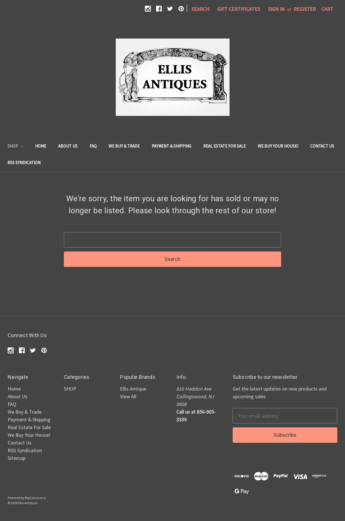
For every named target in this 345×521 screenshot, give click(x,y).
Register (305, 9)
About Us (68, 146)
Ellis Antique (133, 388)
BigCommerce (35, 498)
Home (40, 146)
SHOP (15, 146)
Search (200, 9)
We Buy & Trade (124, 146)
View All (128, 396)
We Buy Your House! (278, 146)
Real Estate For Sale (224, 146)
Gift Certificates (238, 9)
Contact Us (322, 146)
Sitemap (16, 458)
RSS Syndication (23, 162)
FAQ (93, 146)
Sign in (276, 9)
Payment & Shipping (171, 146)
